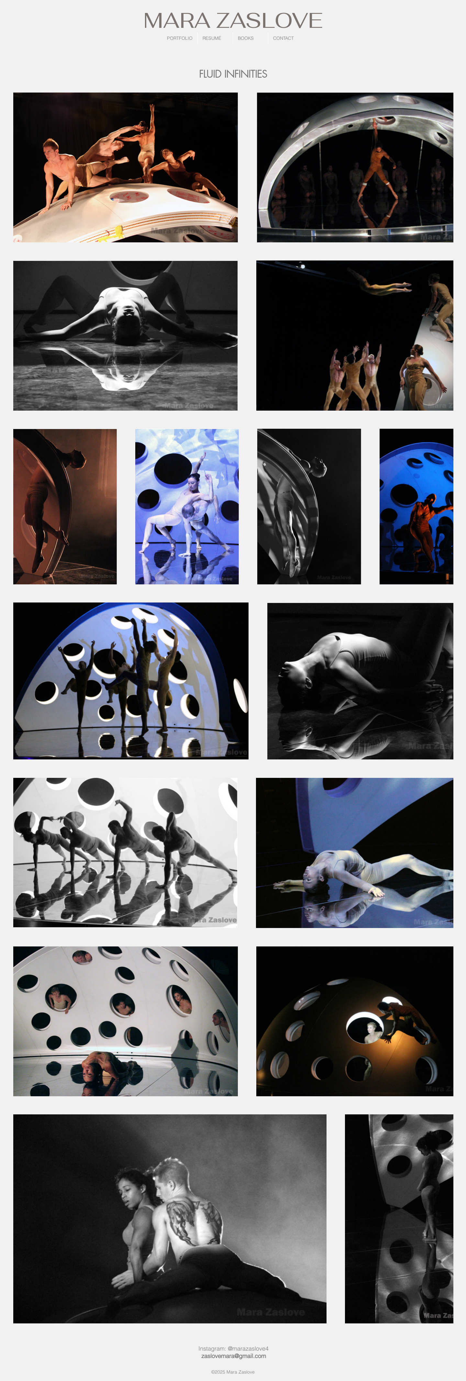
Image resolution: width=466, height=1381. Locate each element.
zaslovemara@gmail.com (233, 1356)
